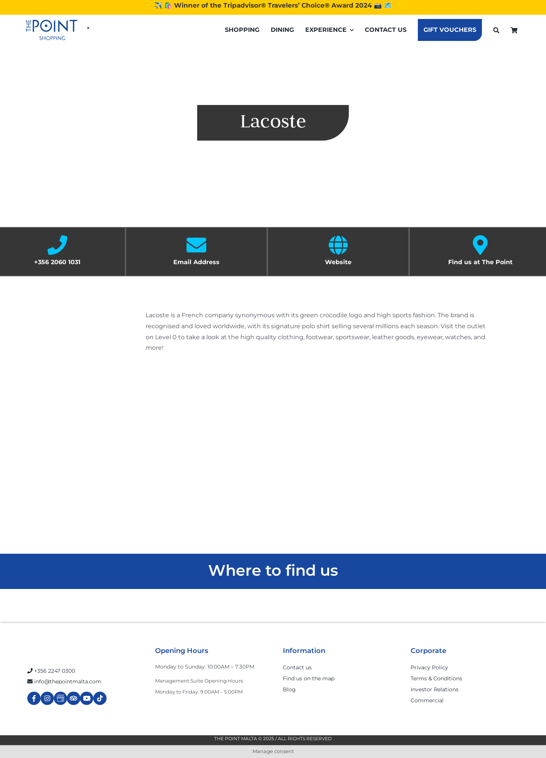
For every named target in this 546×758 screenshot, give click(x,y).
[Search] (496, 30)
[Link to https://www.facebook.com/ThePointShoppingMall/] (34, 698)
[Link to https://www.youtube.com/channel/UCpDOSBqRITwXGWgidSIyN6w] (86, 698)
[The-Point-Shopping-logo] (51, 30)
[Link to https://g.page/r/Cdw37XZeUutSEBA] (60, 698)
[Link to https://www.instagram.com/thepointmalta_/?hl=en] (47, 698)
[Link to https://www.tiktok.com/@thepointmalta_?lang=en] (100, 698)
